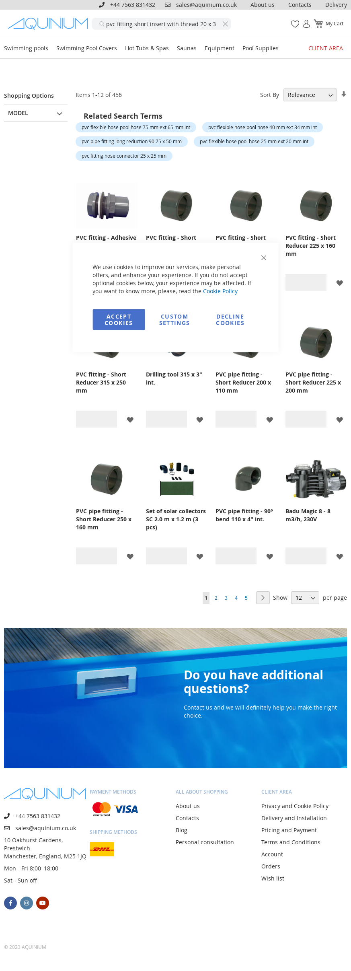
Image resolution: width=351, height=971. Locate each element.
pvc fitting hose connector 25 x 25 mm (124, 155)
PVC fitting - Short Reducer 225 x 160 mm (310, 245)
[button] (340, 283)
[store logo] (50, 24)
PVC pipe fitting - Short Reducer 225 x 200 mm (313, 382)
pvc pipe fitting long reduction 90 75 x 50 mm (132, 141)
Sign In (303, 19)
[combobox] (161, 24)
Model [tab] (18, 113)
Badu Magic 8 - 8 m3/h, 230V (307, 515)
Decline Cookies (230, 320)
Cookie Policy (220, 291)
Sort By (269, 95)
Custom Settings (174, 320)
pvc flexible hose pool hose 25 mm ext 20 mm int (254, 141)
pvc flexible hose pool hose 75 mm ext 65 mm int (136, 127)
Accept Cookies (119, 320)
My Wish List (292, 19)
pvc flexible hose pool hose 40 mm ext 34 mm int (262, 127)
